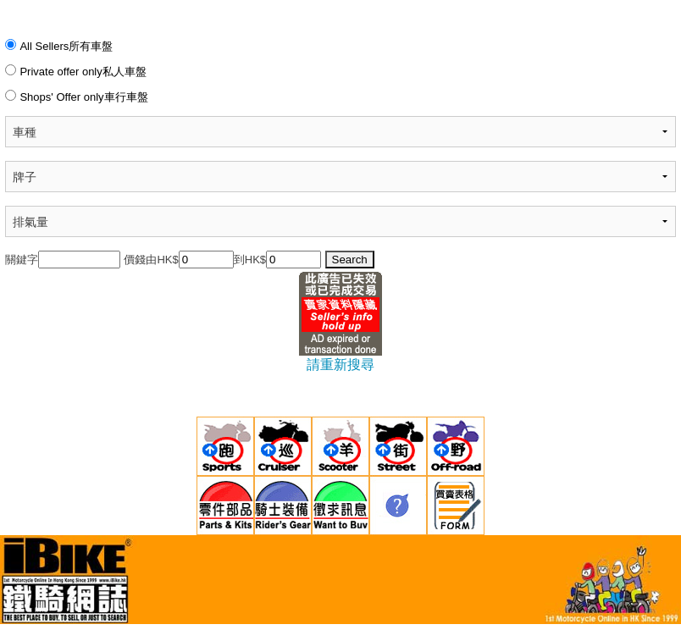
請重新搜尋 (340, 364)
